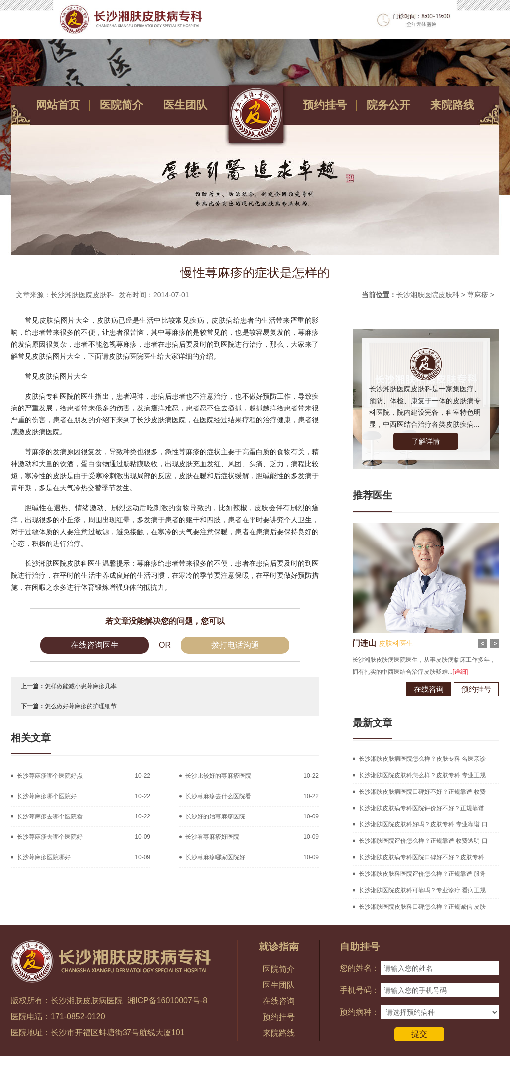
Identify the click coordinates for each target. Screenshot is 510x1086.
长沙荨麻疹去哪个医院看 (50, 816)
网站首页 (58, 105)
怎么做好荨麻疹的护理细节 (81, 706)
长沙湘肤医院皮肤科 (427, 295)
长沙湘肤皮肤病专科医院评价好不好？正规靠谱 (421, 808)
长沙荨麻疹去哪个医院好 (50, 836)
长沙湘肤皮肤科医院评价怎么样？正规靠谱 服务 (422, 873)
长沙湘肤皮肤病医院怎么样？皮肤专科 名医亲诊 (422, 758)
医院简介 (121, 105)
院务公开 (388, 105)
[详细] (448, 671)
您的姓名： (360, 968)
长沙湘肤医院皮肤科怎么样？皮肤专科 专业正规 (422, 775)
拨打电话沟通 (235, 645)
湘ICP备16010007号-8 (167, 1000)
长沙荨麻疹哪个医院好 (47, 796)
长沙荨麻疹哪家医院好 (215, 857)
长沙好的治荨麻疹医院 (215, 816)
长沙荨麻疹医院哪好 (44, 857)
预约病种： (360, 1012)
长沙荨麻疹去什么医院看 (218, 796)
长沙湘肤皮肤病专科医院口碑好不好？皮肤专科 (421, 857)
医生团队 (185, 105)
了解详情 (426, 441)
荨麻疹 (477, 295)
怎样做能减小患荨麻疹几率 (81, 686)
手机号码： (360, 990)
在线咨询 (416, 689)
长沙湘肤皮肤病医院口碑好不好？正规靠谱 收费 (422, 791)
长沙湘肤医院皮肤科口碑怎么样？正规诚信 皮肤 (422, 906)
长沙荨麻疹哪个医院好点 (50, 775)
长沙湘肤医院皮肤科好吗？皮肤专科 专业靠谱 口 (423, 824)
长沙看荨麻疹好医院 (212, 836)
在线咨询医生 (95, 645)
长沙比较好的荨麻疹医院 (218, 775)
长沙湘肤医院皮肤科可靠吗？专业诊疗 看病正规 (422, 890)
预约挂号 (325, 105)
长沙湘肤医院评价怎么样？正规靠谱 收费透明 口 (423, 840)
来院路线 (452, 105)
